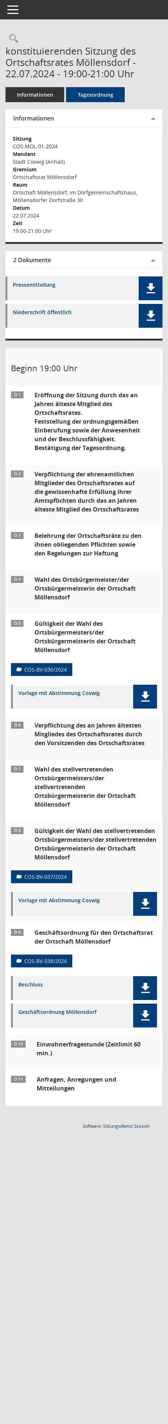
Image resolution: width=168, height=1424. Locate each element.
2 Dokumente (32, 260)
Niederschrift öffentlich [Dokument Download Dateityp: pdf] (42, 312)
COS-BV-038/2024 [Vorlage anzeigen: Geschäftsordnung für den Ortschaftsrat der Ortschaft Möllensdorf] (45, 961)
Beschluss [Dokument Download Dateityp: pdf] (30, 985)
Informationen (35, 94)
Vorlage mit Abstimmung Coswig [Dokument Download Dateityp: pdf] (59, 693)
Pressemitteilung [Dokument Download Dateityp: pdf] (34, 285)
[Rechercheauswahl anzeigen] (12, 39)
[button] (150, 288)
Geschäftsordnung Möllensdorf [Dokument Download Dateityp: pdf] (57, 1012)
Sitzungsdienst (126, 1126)
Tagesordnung (95, 94)
